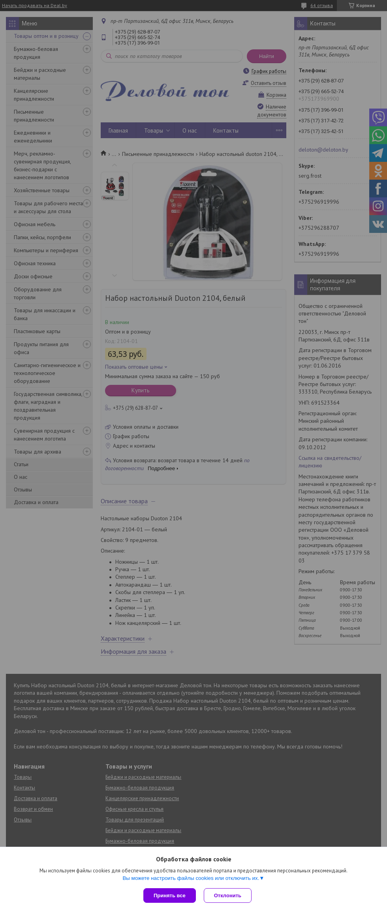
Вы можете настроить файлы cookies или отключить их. (190, 878)
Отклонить (227, 895)
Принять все (170, 895)
